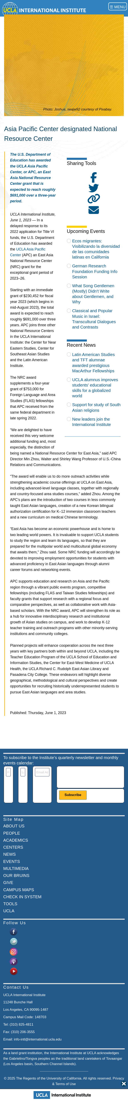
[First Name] (8, 772)
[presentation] (90, 776)
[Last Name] (22, 772)
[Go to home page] (45, 9)
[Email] (42, 772)
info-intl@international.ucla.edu (38, 1039)
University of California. (64, 1078)
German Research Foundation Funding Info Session (94, 271)
